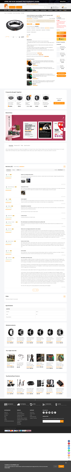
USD (64, 4)
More (60, 10)
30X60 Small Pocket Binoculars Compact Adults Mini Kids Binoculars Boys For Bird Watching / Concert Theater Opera (60, 390)
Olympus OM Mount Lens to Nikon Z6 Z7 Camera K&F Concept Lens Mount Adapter (30, 339)
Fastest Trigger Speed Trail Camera (40, 364)
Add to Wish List (61, 73)
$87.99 (62, 68)
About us (6, 412)
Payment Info (19, 416)
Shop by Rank (19, 7)
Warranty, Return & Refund (22, 418)
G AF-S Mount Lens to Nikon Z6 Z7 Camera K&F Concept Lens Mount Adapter (60, 339)
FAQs (22, 145)
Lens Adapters (22, 10)
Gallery (5, 419)
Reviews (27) (17, 145)
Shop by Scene (12, 7)
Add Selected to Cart (59, 103)
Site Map (6, 415)
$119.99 (62, 62)
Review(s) (35, 18)
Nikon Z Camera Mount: (33, 26)
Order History (32, 413)
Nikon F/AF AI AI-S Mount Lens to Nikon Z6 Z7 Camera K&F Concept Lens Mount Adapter (46, 103)
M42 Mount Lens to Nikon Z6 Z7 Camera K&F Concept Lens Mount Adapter (20, 339)
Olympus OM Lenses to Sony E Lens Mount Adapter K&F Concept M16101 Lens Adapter (37, 103)
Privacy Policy (19, 412)
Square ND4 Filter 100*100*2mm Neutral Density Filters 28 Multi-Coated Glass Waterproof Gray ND (50, 364)
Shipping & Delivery (20, 415)
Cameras (37, 10)
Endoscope (50, 10)
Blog (5, 416)
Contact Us (6, 413)
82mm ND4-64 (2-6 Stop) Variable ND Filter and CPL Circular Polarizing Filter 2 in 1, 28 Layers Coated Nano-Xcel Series (43, 68)
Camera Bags (43, 10)
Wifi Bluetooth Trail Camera (10, 364)
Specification (27, 145)
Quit (56, 466)
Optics (56, 10)
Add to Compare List (61, 75)
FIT (27, 36)
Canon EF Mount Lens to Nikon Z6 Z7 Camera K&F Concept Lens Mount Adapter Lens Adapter (50, 339)
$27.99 (62, 49)
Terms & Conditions (20, 413)
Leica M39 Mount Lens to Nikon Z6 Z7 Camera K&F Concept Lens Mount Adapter (11, 339)
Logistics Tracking (33, 418)
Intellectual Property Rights (22, 419)
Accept (61, 466)
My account (32, 412)
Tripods (9, 10)
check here (41, 54)
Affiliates (18, 422)
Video (5, 418)
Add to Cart (61, 32)
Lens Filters (15, 10)
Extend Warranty (33, 416)
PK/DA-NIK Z (33, 32)
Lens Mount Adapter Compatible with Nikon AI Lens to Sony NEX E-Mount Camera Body (27, 103)
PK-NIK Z (28, 32)
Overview (11, 145)
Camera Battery (30, 10)
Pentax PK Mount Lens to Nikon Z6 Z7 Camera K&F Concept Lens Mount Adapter (40, 339)
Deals (64, 10)
